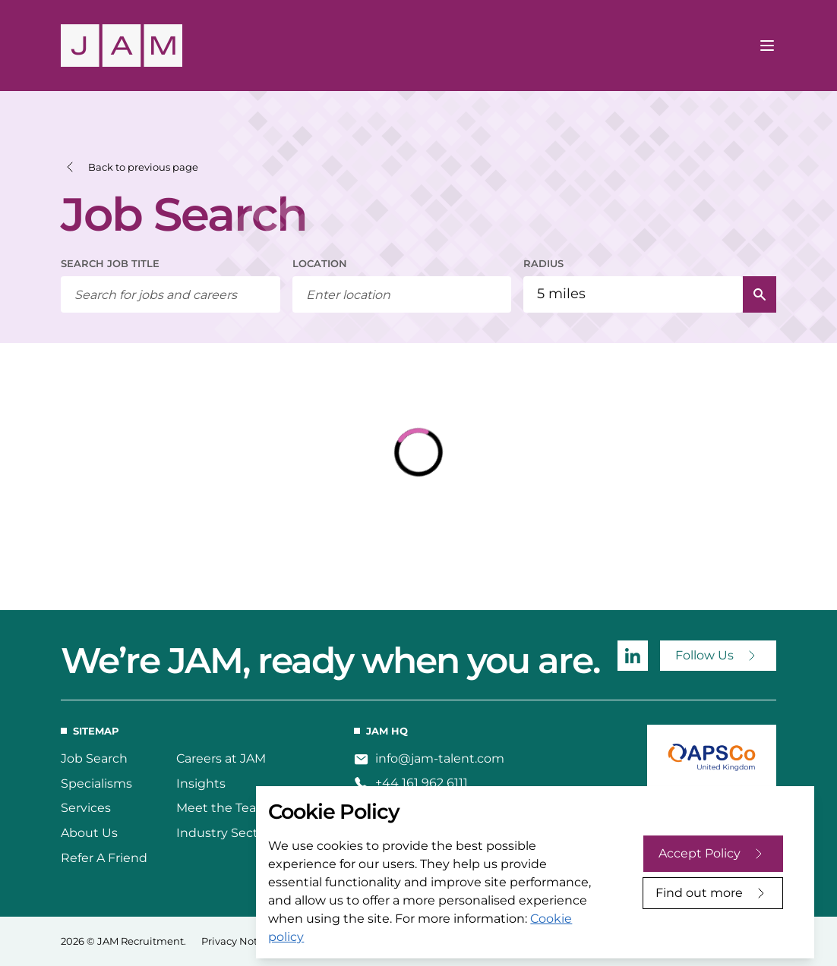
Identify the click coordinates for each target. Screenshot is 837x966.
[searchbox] (170, 294)
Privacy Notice (236, 941)
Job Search (94, 758)
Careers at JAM (221, 758)
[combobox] (402, 294)
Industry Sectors (226, 833)
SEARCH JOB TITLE (110, 263)
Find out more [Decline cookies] (699, 893)
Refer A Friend (104, 858)
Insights (201, 783)
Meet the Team (222, 808)
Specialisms (96, 783)
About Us (89, 833)
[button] (129, 167)
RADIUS (543, 263)
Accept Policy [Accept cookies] (700, 853)
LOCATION (319, 263)
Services (86, 808)
